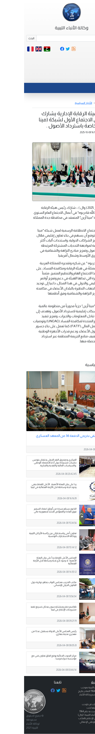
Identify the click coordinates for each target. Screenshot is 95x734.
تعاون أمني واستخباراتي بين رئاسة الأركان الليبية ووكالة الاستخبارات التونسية (28, 534)
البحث (7, 38)
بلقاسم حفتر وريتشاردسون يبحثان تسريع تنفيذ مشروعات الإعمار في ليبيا (29, 608)
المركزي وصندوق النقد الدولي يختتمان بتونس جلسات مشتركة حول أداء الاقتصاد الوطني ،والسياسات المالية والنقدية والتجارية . (30, 462)
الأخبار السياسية (59, 102)
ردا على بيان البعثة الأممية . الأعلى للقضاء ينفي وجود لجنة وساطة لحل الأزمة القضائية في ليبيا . (29, 486)
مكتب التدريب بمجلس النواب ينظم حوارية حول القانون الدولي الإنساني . (29, 583)
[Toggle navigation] (84, 78)
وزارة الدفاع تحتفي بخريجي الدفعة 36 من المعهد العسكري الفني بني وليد (51, 438)
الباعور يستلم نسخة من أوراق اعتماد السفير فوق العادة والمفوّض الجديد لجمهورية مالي (31, 510)
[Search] (52, 38)
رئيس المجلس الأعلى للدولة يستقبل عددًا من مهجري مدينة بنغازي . (29, 632)
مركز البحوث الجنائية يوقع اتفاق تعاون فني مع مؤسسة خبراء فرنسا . (29, 657)
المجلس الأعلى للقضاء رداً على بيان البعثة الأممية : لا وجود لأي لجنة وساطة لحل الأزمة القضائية (30, 560)
